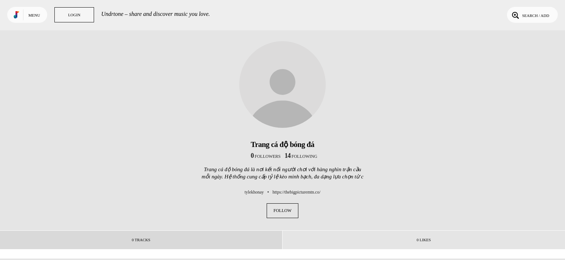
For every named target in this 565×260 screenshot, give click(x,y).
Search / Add (530, 14)
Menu (34, 15)
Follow (282, 210)
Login (74, 15)
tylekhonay (254, 192)
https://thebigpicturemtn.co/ (296, 192)
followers (266, 156)
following (301, 156)
